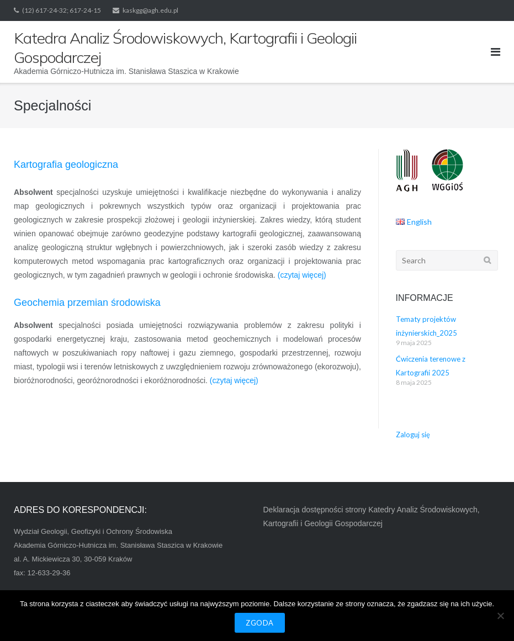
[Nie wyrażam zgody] (500, 615)
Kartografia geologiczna (66, 164)
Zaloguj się (413, 434)
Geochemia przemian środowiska (87, 302)
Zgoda (260, 622)
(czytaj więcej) (302, 275)
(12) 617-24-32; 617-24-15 (61, 10)
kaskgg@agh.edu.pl (150, 10)
